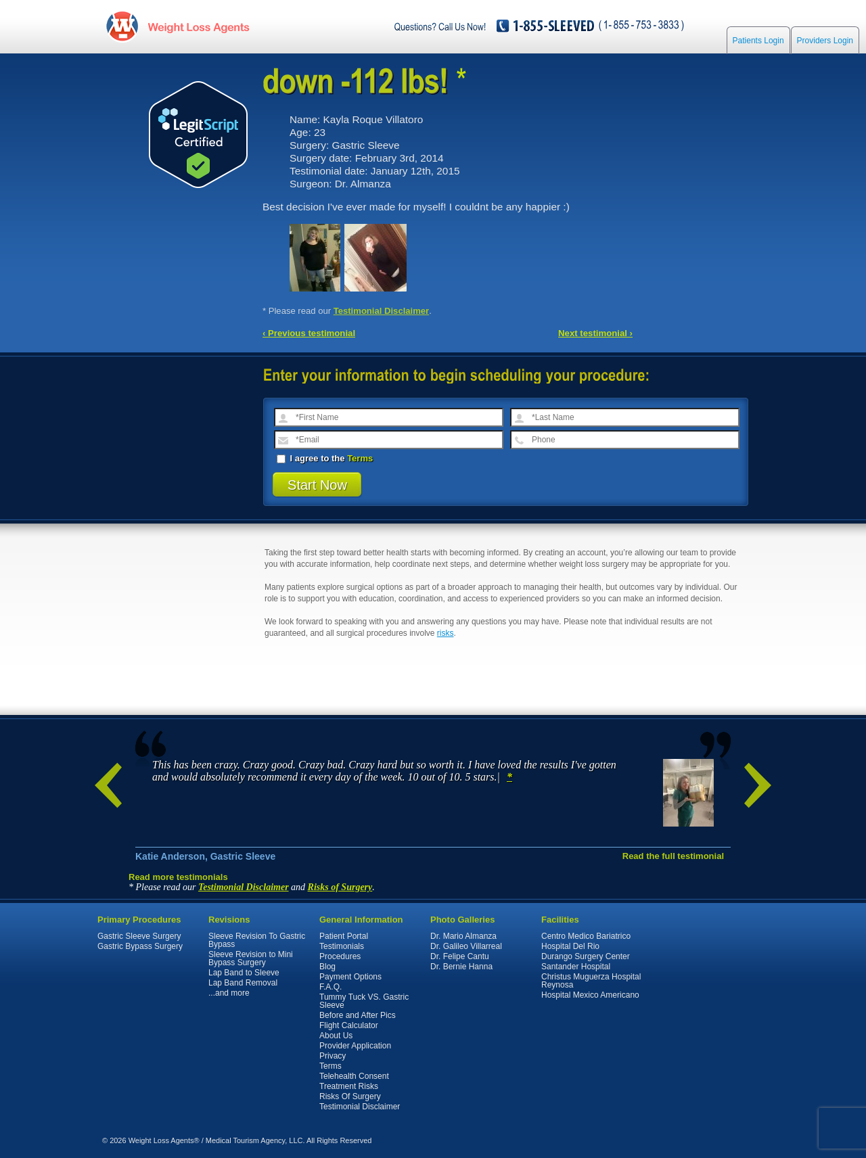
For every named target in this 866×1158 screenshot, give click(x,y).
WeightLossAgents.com (199, 26)
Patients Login (758, 42)
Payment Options (350, 976)
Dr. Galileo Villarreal (466, 946)
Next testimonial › (595, 333)
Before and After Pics (357, 1015)
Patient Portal (343, 936)
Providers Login (825, 42)
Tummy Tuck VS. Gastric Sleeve (364, 1001)
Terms (360, 458)
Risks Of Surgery (350, 1096)
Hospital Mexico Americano (590, 995)
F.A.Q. (330, 987)
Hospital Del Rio (570, 946)
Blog (327, 966)
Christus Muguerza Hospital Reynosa (591, 981)
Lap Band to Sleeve (243, 972)
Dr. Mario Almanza (463, 936)
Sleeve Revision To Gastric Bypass (256, 940)
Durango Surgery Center (585, 956)
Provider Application (355, 1045)
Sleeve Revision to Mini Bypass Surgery (250, 958)
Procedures (340, 956)
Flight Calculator (348, 1025)
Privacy (332, 1056)
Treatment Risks (348, 1086)
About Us (335, 1035)
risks (445, 633)
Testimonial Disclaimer (382, 311)
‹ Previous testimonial (309, 333)
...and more (229, 993)
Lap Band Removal (242, 983)
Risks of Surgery (340, 887)
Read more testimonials (178, 877)
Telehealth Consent (354, 1076)
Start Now (317, 485)
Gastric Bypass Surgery (140, 946)
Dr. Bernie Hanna (461, 966)
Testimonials (341, 946)
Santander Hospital (575, 966)
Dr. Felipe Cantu (459, 956)
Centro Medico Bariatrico (586, 936)
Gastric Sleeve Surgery (139, 936)
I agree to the (325, 458)
